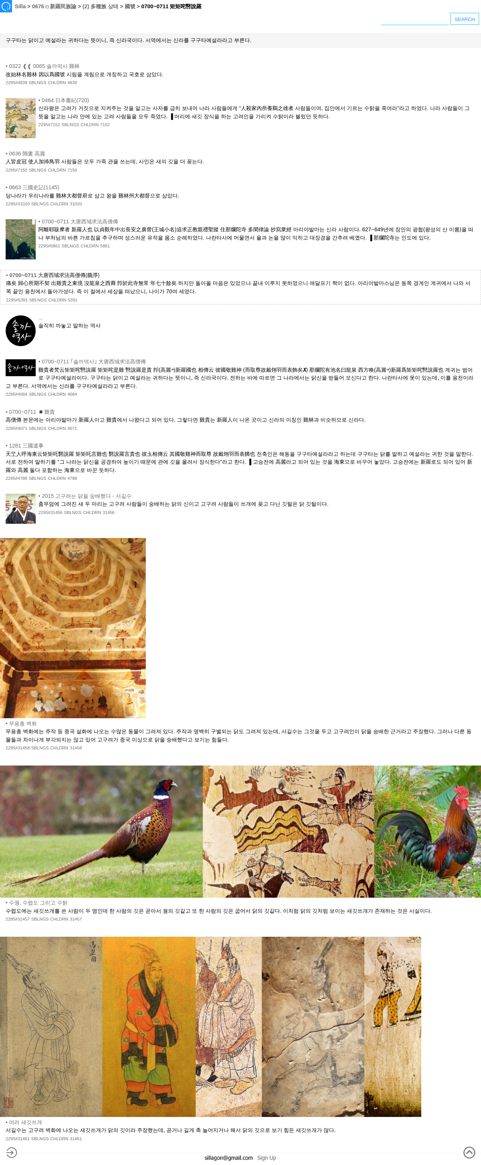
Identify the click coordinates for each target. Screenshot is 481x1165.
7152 (105, 124)
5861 (105, 246)
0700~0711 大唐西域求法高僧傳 (80, 222)
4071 (72, 428)
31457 (76, 919)
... (40, 318)
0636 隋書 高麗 (27, 154)
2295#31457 (18, 919)
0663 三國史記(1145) (34, 187)
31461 (76, 1138)
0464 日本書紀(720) (65, 100)
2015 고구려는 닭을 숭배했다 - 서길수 (87, 496)
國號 (130, 6)
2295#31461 (18, 1138)
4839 (72, 82)
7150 (72, 170)
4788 (72, 478)
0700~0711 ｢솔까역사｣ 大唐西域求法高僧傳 (93, 362)
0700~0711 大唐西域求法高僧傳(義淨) (54, 275)
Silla (20, 6)
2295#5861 (49, 246)
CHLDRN (57, 82)
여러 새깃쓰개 (25, 1122)
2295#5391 (17, 300)
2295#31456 (50, 512)
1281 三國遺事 (26, 446)
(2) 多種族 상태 (101, 6)
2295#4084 (16, 394)
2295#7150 (16, 170)
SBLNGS (38, 82)
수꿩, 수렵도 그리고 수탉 (38, 903)
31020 (76, 204)
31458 (76, 748)
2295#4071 (16, 428)
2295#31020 (18, 204)
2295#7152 (49, 124)
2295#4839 (16, 82)
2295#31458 (18, 748)
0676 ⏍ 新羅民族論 (54, 6)
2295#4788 (16, 478)
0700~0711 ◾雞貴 (32, 412)
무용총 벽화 (23, 723)
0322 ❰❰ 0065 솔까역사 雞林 (44, 66)
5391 (72, 300)
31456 (109, 512)
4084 (72, 394)
